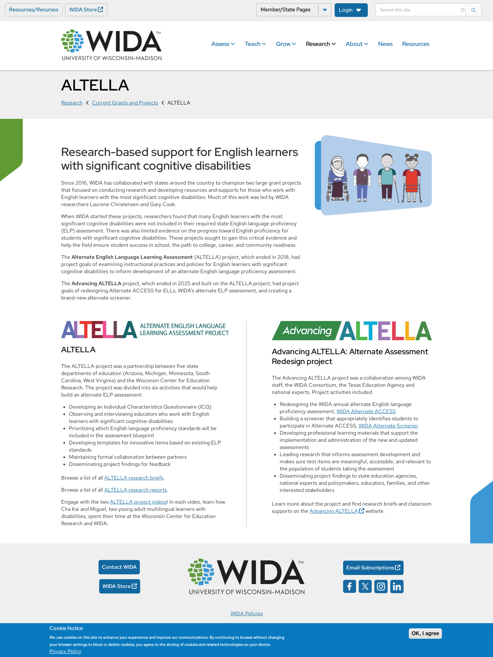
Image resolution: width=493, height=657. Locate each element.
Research (321, 44)
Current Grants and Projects (125, 102)
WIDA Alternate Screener (388, 425)
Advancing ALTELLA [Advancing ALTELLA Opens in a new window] (334, 511)
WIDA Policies (247, 613)
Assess (223, 44)
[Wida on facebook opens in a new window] (349, 585)
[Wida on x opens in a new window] (365, 585)
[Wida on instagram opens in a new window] (381, 585)
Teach (255, 44)
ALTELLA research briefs (133, 477)
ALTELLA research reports (135, 489)
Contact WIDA (119, 567)
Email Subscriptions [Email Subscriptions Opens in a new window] (370, 567)
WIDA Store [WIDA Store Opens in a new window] (83, 9)
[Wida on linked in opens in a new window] (397, 585)
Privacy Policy (65, 651)
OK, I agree (425, 633)
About (357, 44)
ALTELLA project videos (138, 501)
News (385, 44)
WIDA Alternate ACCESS (366, 411)
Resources (415, 44)
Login (346, 10)
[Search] (421, 9)
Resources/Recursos (33, 9)
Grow (286, 44)
